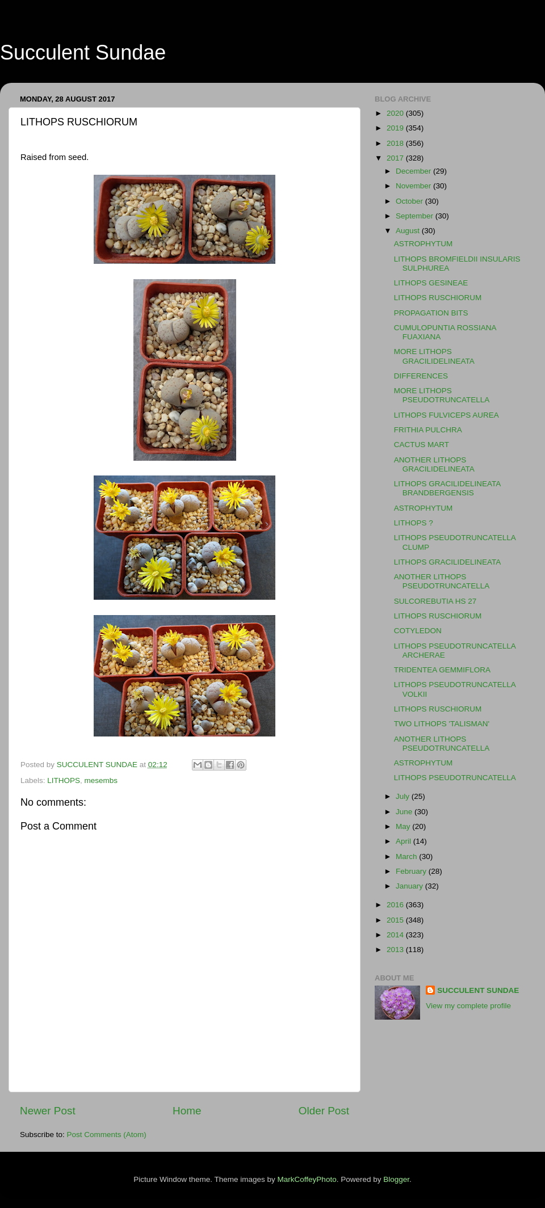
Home (187, 1111)
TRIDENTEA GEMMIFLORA (442, 670)
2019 (396, 128)
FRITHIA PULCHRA (428, 430)
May (404, 826)
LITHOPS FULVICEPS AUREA (446, 415)
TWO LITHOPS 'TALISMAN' (441, 723)
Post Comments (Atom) (106, 1134)
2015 (396, 920)
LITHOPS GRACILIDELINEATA (447, 562)
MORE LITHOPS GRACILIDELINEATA (434, 356)
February (412, 871)
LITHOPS (63, 780)
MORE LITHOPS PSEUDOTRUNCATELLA (442, 395)
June (405, 811)
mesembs (101, 780)
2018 (396, 143)
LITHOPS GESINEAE (431, 283)
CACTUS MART (421, 444)
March (407, 856)
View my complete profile (468, 1005)
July (404, 796)
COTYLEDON (418, 630)
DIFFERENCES (421, 376)
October (410, 201)
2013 (396, 949)
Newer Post (48, 1111)
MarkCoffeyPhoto (307, 1179)
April (404, 841)
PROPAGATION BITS (431, 313)
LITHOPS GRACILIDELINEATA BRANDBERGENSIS (447, 488)
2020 (396, 113)
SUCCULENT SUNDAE (478, 990)
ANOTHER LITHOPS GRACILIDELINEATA (434, 464)
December (414, 171)
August (409, 230)
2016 (396, 904)
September (415, 216)
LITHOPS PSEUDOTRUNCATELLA (455, 777)
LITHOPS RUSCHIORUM (438, 297)
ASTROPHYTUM (423, 243)
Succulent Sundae (83, 52)
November (414, 186)
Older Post (324, 1111)
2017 (396, 158)
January (410, 886)
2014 (396, 935)
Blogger (396, 1179)
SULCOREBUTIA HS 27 (435, 601)
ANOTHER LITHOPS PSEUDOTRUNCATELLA (442, 581)
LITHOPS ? (413, 523)
